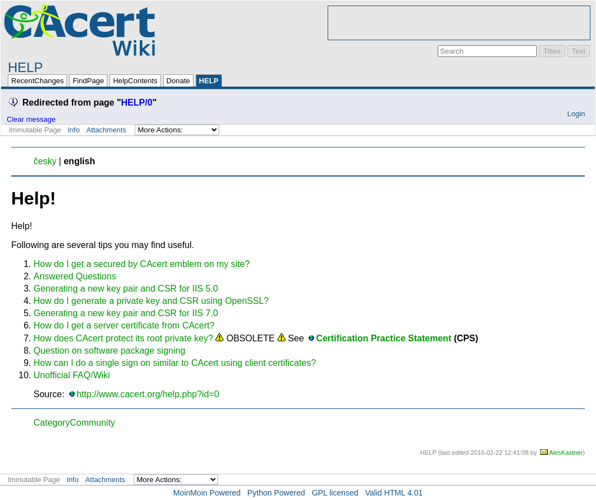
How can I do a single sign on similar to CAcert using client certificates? (175, 363)
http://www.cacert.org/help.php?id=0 (148, 394)
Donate (178, 81)
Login (576, 113)
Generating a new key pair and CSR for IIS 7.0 (126, 313)
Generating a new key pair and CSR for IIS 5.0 (126, 288)
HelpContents (135, 81)
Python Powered (276, 492)
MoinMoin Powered (207, 492)
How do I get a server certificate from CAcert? (124, 325)
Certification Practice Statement (383, 338)
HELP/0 (137, 102)
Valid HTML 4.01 (394, 492)
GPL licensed (335, 492)
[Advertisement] (459, 23)
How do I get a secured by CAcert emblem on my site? (142, 264)
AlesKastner (566, 452)
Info (73, 130)
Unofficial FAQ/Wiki (72, 375)
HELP (25, 67)
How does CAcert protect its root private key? (123, 338)
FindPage (88, 81)
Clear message (31, 119)
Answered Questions (75, 276)
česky (45, 161)
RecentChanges (37, 81)
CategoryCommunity (74, 422)
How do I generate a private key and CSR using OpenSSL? (151, 301)
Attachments (106, 130)
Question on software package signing (109, 350)
